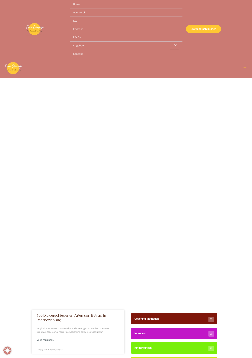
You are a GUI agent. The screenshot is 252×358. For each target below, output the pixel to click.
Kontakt (78, 53)
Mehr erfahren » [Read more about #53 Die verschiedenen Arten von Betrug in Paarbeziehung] (45, 340)
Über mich (79, 12)
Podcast (78, 29)
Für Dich (78, 37)
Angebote (79, 45)
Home (76, 4)
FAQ (75, 20)
